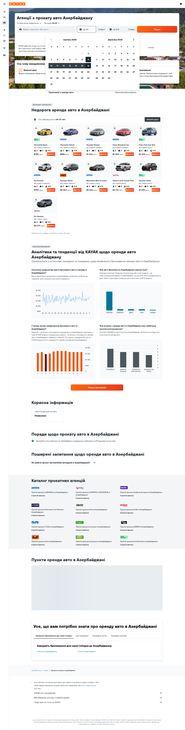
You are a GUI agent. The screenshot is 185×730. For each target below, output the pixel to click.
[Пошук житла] (4, 17)
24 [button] (51, 78)
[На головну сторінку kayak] (17, 4)
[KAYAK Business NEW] (4, 40)
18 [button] (57, 72)
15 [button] (82, 65)
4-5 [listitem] (48, 150)
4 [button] (57, 59)
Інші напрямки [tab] (82, 636)
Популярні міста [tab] (99, 636)
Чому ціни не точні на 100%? (98, 702)
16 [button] (88, 65)
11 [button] (57, 65)
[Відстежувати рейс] (4, 35)
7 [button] (75, 59)
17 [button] (51, 72)
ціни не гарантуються (88, 685)
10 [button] (51, 65)
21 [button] (76, 72)
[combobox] (29, 23)
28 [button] (76, 78)
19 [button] (64, 72)
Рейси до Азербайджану (47, 651)
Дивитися (51, 154)
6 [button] (69, 59)
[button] (4, 4)
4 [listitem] (62, 150)
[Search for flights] (4, 11)
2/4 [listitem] (48, 186)
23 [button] (88, 72)
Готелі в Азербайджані (86, 651)
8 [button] (82, 59)
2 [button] (88, 53)
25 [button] (57, 78)
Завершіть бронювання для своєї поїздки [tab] (54, 636)
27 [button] (70, 78)
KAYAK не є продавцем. (98, 693)
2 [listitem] (36, 150)
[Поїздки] (4, 48)
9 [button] (88, 59)
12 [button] (64, 65)
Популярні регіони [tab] (119, 636)
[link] (97, 387)
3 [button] (51, 59)
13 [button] (70, 65)
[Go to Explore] (4, 30)
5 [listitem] (88, 150)
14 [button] (76, 65)
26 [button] (63, 78)
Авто (46, 670)
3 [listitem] (94, 150)
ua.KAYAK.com (36, 670)
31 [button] (51, 84)
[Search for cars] (4, 22)
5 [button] (63, 59)
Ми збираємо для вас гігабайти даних (98, 697)
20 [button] (69, 72)
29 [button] (82, 78)
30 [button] (88, 78)
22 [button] (82, 72)
